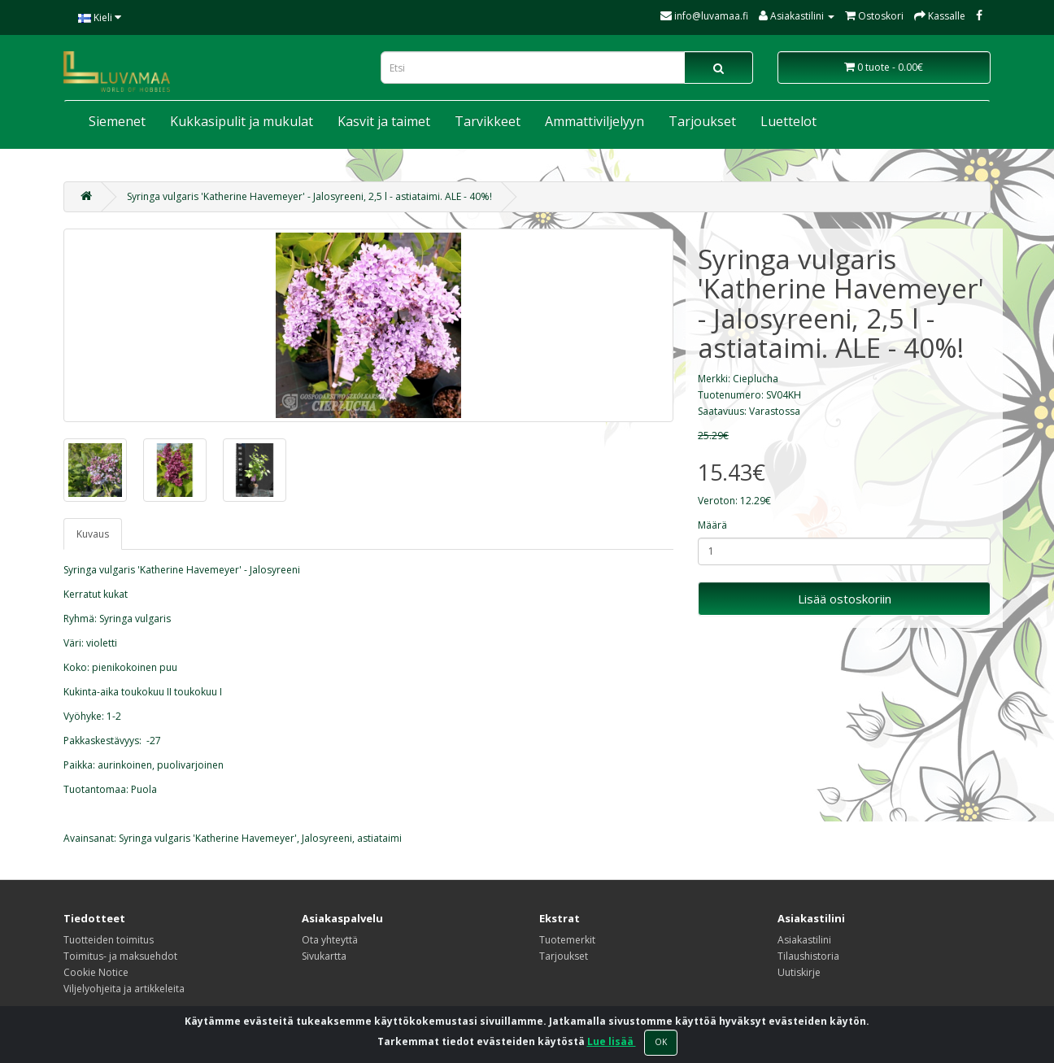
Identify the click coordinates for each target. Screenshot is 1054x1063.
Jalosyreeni (327, 838)
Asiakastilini (804, 940)
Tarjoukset (702, 121)
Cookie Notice (95, 972)
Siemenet (117, 121)
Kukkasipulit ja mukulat (241, 121)
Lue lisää (611, 1041)
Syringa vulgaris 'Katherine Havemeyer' (208, 838)
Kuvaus (92, 534)
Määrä (712, 525)
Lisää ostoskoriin (844, 598)
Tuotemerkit (567, 940)
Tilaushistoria (808, 956)
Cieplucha (755, 379)
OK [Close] (661, 1042)
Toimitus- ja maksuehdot (120, 956)
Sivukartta (324, 956)
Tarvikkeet (487, 121)
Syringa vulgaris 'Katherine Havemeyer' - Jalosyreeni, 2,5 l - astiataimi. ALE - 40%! (309, 196)
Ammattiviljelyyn (594, 121)
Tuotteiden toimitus (108, 940)
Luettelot (788, 121)
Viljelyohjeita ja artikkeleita (124, 988)
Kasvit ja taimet (384, 121)
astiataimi (379, 838)
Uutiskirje (799, 972)
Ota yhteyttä (330, 940)
